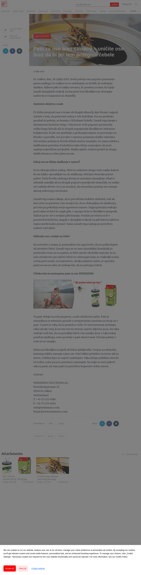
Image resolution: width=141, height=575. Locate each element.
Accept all (9, 568)
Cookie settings (38, 568)
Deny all (22, 568)
